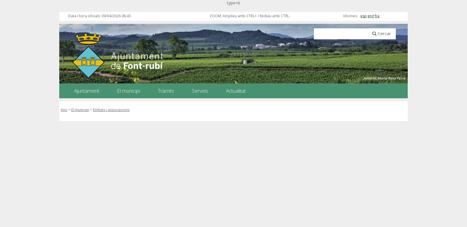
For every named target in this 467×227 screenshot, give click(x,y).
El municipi (80, 109)
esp (363, 15)
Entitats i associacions (111, 109)
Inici (64, 109)
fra (377, 15)
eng (371, 15)
